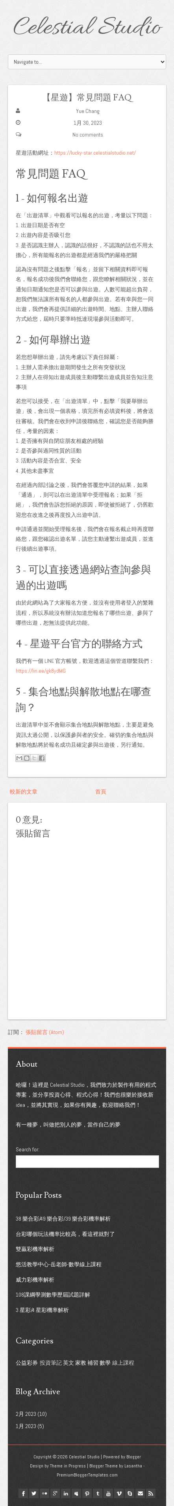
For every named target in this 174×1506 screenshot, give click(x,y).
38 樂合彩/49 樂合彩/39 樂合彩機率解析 (63, 1218)
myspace (76, 1493)
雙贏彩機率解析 (35, 1249)
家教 (80, 1362)
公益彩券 (27, 1362)
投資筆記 (51, 1362)
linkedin (65, 1493)
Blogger (133, 1457)
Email (140, 1493)
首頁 (100, 791)
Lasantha (133, 1466)
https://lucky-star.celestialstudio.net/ (95, 152)
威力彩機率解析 (35, 1279)
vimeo (119, 1493)
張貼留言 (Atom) (45, 1032)
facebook (23, 1493)
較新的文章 (23, 791)
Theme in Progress (68, 1466)
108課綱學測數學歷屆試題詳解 (53, 1294)
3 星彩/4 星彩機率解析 (42, 1310)
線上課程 (123, 1362)
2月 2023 (26, 1413)
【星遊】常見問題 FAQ (87, 98)
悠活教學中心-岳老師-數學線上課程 (59, 1264)
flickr (44, 1493)
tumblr (97, 1493)
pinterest (87, 1493)
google (55, 1493)
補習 (92, 1362)
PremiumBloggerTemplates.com (87, 1475)
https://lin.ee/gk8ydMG (41, 670)
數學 (105, 1362)
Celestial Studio (87, 28)
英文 (68, 1362)
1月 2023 (26, 1426)
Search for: (27, 1149)
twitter (34, 1493)
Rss (150, 1493)
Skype (129, 1493)
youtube (108, 1493)
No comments (87, 134)
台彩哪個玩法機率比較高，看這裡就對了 (65, 1234)
